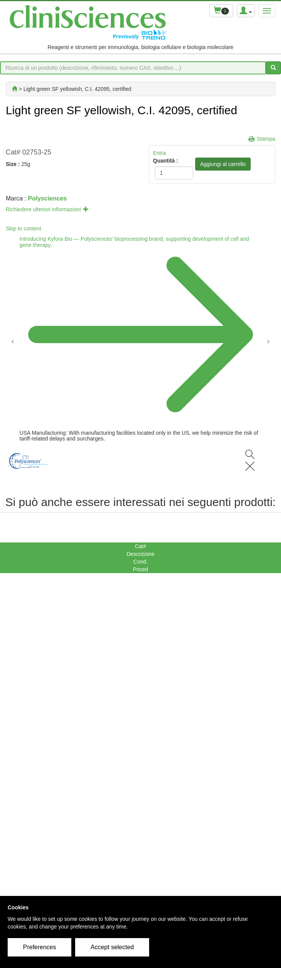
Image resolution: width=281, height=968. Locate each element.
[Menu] (8, 461)
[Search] (250, 461)
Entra (159, 153)
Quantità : (165, 161)
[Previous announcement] (13, 340)
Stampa (266, 139)
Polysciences (47, 198)
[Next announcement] (268, 340)
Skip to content (23, 228)
